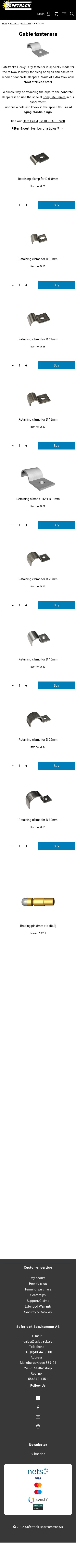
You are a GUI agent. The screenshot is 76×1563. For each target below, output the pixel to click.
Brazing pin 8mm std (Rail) (38, 926)
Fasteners (26, 23)
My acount (38, 1278)
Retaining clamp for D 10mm (38, 259)
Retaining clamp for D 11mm (38, 339)
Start (4, 23)
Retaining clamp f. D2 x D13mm (38, 499)
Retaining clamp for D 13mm (38, 419)
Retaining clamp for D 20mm (38, 579)
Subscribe (38, 1454)
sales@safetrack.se (37, 1341)
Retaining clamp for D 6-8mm (38, 179)
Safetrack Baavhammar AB (38, 1327)
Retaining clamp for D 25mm (38, 739)
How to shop (38, 1284)
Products (14, 23)
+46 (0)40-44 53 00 (38, 1352)
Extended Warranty (38, 1306)
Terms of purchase (38, 1289)
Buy (56, 205)
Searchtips (38, 1295)
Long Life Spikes (54, 97)
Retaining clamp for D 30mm (38, 820)
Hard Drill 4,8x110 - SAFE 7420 (44, 121)
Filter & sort (38, 128)
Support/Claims (38, 1301)
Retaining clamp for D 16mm (38, 659)
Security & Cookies (38, 1312)
